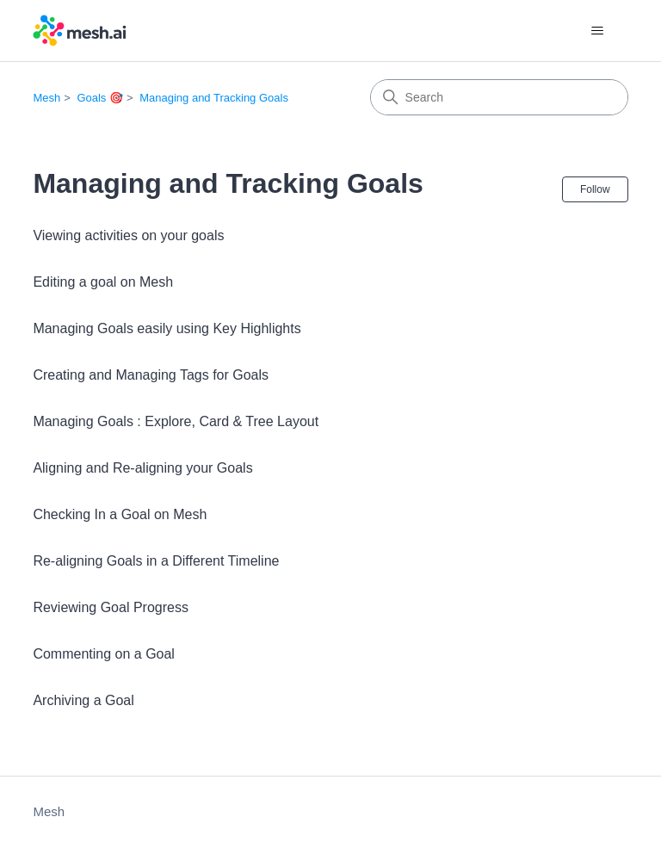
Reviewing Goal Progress (110, 607)
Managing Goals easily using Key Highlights (166, 328)
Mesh (46, 97)
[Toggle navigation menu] (597, 31)
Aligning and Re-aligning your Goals (142, 468)
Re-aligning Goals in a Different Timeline (156, 561)
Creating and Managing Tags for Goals (151, 375)
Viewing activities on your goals (128, 235)
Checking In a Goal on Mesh (120, 514)
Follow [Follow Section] (595, 189)
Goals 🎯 (100, 97)
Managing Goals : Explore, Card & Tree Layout (175, 421)
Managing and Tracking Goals (213, 97)
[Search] (499, 97)
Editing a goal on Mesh (103, 282)
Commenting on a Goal (104, 654)
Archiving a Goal (83, 700)
